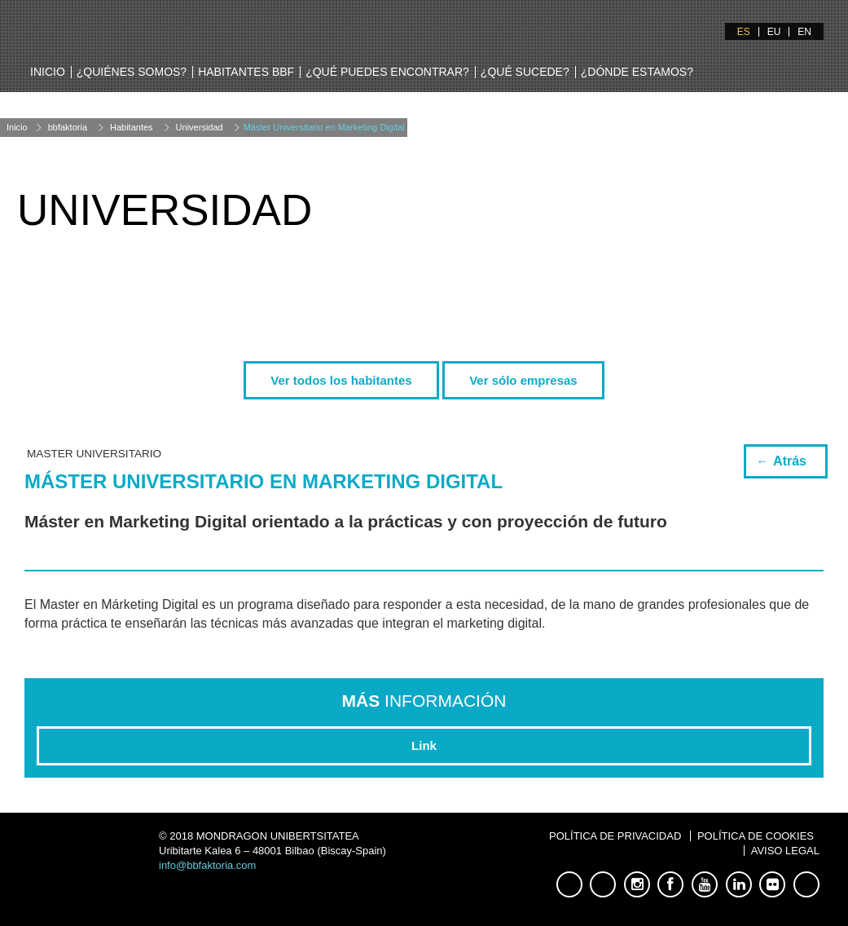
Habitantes (131, 127)
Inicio (47, 71)
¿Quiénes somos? (132, 71)
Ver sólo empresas (523, 380)
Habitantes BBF (246, 71)
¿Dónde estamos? (637, 71)
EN (804, 32)
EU (774, 32)
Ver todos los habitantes (340, 380)
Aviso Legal (785, 850)
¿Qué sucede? (525, 71)
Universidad (199, 127)
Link (424, 745)
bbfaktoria (67, 127)
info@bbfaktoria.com (207, 865)
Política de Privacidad (615, 836)
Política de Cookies (755, 836)
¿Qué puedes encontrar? (387, 71)
